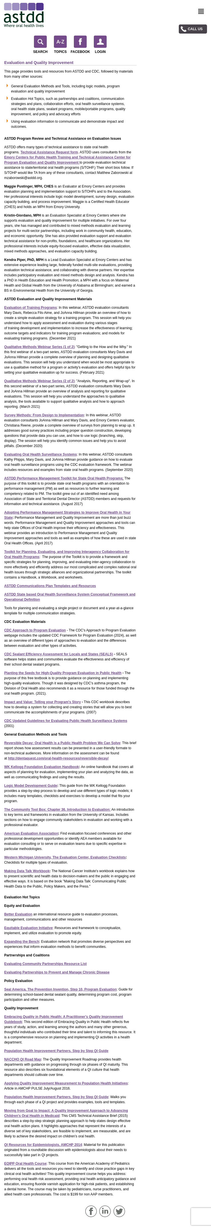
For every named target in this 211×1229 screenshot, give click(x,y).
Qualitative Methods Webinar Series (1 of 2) (39, 347)
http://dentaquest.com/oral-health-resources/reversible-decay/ (58, 758)
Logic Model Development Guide (30, 786)
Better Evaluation (18, 914)
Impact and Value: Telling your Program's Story (42, 702)
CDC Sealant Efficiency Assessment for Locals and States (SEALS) (58, 654)
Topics (60, 45)
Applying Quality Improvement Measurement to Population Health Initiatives (66, 1083)
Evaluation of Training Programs (30, 308)
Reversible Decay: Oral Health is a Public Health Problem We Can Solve (62, 743)
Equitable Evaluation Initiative (28, 928)
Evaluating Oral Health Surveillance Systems (40, 454)
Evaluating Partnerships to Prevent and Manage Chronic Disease (56, 972)
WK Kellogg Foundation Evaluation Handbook (41, 767)
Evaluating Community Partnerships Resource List (45, 964)
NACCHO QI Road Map (22, 1059)
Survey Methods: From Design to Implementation (44, 415)
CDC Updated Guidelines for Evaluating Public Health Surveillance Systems (65, 721)
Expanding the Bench (21, 942)
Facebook (80, 45)
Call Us (195, 29)
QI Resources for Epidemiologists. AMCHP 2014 (43, 1145)
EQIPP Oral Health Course (25, 1164)
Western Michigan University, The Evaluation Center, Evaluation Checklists (65, 857)
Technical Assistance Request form (49, 152)
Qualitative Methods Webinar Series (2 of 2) (39, 381)
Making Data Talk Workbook (27, 871)
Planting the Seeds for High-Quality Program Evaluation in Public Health (62, 673)
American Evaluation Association (31, 833)
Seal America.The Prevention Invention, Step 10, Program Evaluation (60, 989)
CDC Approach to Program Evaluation (35, 630)
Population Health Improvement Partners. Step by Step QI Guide (56, 1051)
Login (100, 45)
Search (40, 45)
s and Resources (82, 586)
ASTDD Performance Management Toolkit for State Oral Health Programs (63, 478)
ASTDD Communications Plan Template (36, 586)
